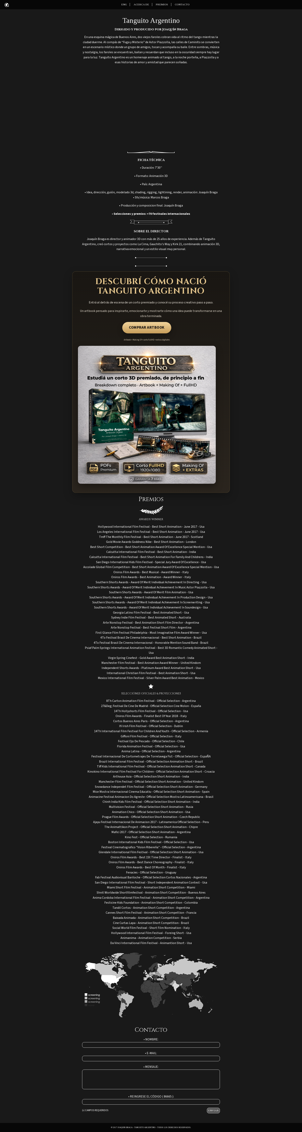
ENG (124, 4)
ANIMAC (7, 5)
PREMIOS (162, 4)
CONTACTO (182, 4)
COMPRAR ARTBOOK (147, 327)
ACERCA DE (141, 4)
